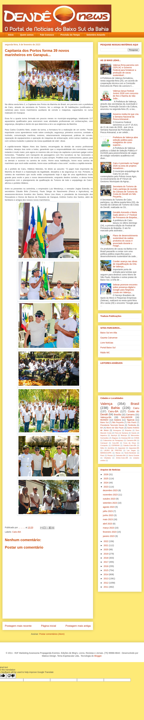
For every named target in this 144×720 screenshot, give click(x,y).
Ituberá (117, 420)
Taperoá (130, 420)
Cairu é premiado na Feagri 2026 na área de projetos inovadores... (126, 166)
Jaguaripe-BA (134, 448)
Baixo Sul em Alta (108, 332)
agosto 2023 (109, 507)
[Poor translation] (11, 675)
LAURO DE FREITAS (113, 450)
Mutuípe (124, 435)
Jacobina (110, 448)
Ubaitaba (107, 458)
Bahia (115, 408)
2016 (106, 566)
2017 (106, 562)
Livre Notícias (106, 342)
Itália (102, 448)
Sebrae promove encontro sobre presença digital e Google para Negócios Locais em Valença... (125, 288)
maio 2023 (108, 519)
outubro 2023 (109, 499)
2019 (106, 554)
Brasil (135, 404)
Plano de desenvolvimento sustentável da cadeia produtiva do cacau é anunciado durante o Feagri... (125, 240)
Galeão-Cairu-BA (129, 445)
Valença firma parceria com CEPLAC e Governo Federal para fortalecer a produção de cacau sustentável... (126, 70)
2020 (106, 549)
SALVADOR (126, 417)
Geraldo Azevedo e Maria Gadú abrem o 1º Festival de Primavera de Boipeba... (126, 215)
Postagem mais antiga (78, 625)
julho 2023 (108, 511)
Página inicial (48, 625)
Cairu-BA (16, 532)
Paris (102, 455)
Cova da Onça (129, 443)
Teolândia (132, 425)
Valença (106, 404)
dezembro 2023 (110, 490)
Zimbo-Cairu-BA (122, 458)
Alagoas (115, 438)
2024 (106, 482)
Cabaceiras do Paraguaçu (113, 440)
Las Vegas (131, 450)
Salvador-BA (121, 455)
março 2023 (109, 528)
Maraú (118, 453)
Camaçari (104, 443)
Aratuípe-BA (126, 438)
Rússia (110, 455)
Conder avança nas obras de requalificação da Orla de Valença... (125, 264)
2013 (106, 578)
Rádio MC (105, 352)
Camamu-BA (131, 440)
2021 (106, 545)
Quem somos (27, 35)
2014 (106, 574)
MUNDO (104, 420)
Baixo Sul (104, 422)
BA (101, 428)
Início (11, 35)
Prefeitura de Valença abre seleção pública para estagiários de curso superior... (125, 141)
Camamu (130, 414)
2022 (106, 541)
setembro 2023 (110, 503)
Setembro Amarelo (95, 35)
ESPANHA (116, 445)
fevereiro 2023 (110, 532)
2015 (106, 570)
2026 (106, 474)
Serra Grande (134, 455)
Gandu (134, 433)
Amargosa (117, 430)
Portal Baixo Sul (108, 347)
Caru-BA (115, 443)
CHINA (136, 438)
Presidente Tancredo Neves (112, 425)
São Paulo (131, 422)
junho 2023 (108, 515)
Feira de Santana (121, 433)
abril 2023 (108, 523)
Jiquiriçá (114, 435)
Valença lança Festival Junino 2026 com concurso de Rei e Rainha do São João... (125, 95)
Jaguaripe (121, 448)
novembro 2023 (110, 494)
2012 (106, 583)
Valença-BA (105, 417)
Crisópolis (104, 445)
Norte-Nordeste (130, 453)
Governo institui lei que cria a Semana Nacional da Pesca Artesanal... (126, 117)
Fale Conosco (47, 35)
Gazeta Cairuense (108, 337)
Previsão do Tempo (70, 35)
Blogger (97, 656)
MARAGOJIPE (105, 453)
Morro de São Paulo (115, 428)
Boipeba (128, 430)
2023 (106, 487)
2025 (106, 478)
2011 (106, 587)
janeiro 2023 (109, 536)
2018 (106, 558)
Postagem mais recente (18, 625)
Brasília (117, 414)
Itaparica (103, 435)
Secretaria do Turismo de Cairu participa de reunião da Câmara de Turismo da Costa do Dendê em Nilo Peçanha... (125, 191)
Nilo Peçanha (118, 422)
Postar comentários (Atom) (52, 634)
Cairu (136, 408)
